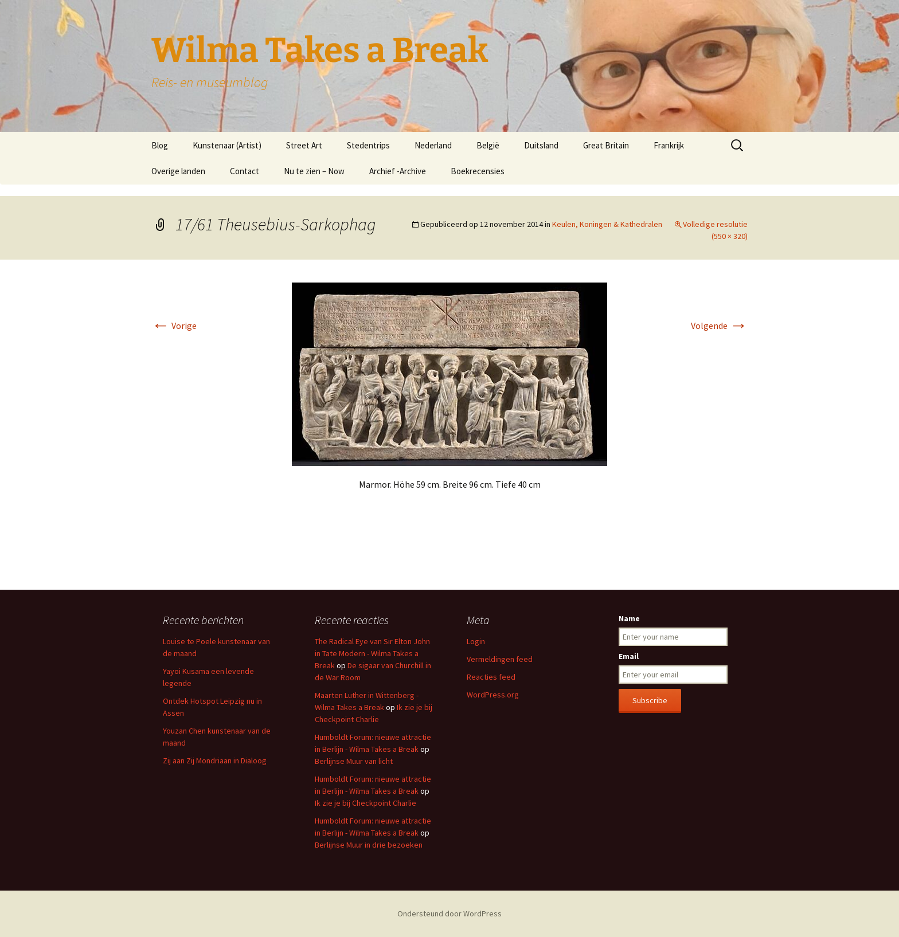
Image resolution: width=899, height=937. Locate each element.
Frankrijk (669, 145)
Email (629, 656)
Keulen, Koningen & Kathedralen (607, 224)
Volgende (719, 325)
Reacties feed (491, 677)
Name (629, 618)
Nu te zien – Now (314, 171)
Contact (244, 171)
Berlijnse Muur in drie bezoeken (369, 845)
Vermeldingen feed (500, 659)
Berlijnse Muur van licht (354, 761)
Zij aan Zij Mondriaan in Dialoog (215, 760)
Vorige (174, 325)
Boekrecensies (478, 171)
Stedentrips (368, 145)
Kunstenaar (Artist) (227, 145)
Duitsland (541, 145)
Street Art (304, 145)
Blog (159, 145)
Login (476, 641)
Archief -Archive (397, 171)
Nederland (433, 145)
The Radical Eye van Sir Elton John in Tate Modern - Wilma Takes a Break (372, 653)
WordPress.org (493, 694)
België (487, 145)
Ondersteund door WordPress (449, 913)
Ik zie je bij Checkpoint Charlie (365, 803)
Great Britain (606, 145)
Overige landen (178, 171)
